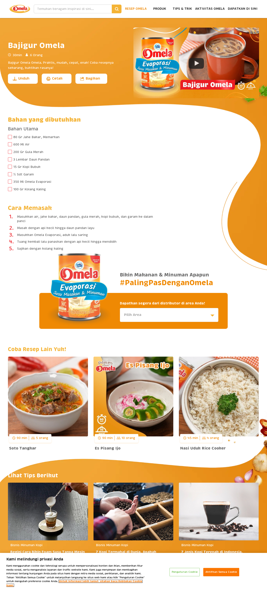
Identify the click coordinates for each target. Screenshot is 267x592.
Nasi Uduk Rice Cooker (203, 448)
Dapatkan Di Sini (242, 8)
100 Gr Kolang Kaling (29, 189)
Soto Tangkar (22, 448)
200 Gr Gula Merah (28, 152)
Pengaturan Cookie (185, 573)
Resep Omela (136, 8)
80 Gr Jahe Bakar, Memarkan (36, 137)
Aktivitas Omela (210, 8)
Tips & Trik (182, 8)
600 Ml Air (21, 144)
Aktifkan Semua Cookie (221, 573)
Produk (159, 8)
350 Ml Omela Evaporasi (32, 182)
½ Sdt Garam (23, 174)
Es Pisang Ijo (107, 448)
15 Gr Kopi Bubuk (26, 167)
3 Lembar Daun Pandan (31, 160)
